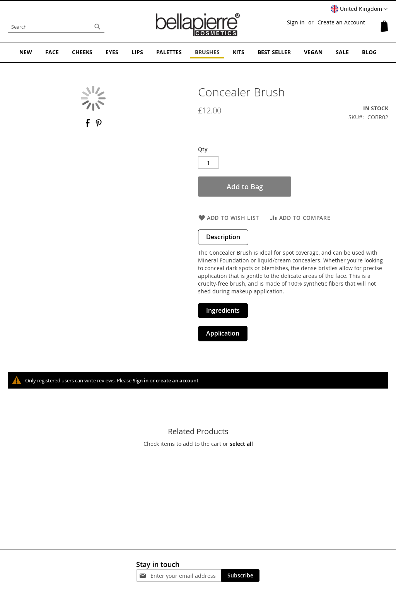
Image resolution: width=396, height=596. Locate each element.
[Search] (97, 27)
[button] (359, 9)
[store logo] (198, 25)
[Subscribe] (240, 575)
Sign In (296, 22)
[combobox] (56, 27)
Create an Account (341, 22)
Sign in (140, 380)
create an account (177, 380)
